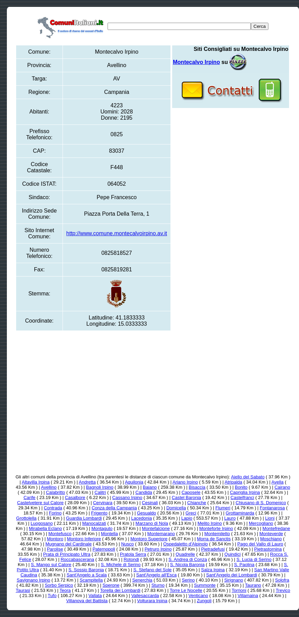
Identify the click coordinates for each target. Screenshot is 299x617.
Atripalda (233, 482)
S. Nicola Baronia (187, 564)
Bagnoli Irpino (99, 487)
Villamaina (247, 595)
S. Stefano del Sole (152, 569)
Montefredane (276, 528)
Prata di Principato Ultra (66, 554)
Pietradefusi (213, 549)
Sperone (110, 585)
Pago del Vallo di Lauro (260, 543)
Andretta (87, 482)
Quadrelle (185, 554)
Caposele (190, 492)
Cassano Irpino (127, 497)
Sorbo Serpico (59, 585)
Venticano (198, 595)
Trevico (283, 590)
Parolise (55, 549)
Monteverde (271, 533)
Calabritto (55, 492)
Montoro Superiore (148, 538)
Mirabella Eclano (45, 528)
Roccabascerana (77, 559)
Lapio (186, 518)
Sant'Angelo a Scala (87, 574)
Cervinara (102, 502)
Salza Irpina (213, 569)
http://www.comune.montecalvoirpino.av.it (116, 233)
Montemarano (161, 533)
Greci (191, 513)
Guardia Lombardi (84, 518)
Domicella (176, 507)
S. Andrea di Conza (187, 559)
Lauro (229, 518)
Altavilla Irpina (35, 482)
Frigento (99, 513)
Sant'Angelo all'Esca (156, 574)
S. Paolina (244, 564)
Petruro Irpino (158, 549)
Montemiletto (217, 533)
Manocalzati (94, 523)
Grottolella (26, 518)
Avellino (48, 487)
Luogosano (42, 523)
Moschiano (271, 538)
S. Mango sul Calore (51, 564)
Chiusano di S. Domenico (261, 502)
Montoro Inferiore (84, 538)
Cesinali (150, 502)
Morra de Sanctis (214, 538)
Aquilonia (134, 482)
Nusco (127, 543)
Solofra (282, 580)
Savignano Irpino (33, 580)
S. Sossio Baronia (86, 569)
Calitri (100, 492)
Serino (188, 580)
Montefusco (59, 533)
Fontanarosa (272, 507)
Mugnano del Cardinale (68, 543)
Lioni (269, 518)
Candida (143, 492)
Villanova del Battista (87, 600)
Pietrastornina (268, 549)
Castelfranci (242, 497)
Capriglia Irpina (245, 492)
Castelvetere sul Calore (40, 502)
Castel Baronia (186, 497)
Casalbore (75, 497)
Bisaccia (197, 487)
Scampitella (91, 580)
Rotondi (131, 559)
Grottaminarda (240, 513)
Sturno (157, 585)
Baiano (150, 487)
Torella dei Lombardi (120, 590)
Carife (29, 497)
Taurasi (23, 590)
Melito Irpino (210, 523)
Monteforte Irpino (216, 528)
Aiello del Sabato (248, 476)
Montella (109, 533)
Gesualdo (146, 513)
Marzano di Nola (151, 523)
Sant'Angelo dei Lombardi (231, 574)
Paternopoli (103, 549)
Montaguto (101, 528)
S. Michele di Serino (121, 564)
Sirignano (233, 580)
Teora (65, 590)
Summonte (204, 585)
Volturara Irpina (152, 600)
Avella (278, 482)
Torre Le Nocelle (186, 590)
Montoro (55, 538)
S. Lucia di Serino (254, 559)
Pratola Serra (133, 554)
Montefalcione (156, 528)
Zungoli (204, 600)
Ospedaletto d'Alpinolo (185, 543)
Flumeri (222, 507)
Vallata (95, 595)
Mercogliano (261, 523)
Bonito (241, 487)
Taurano (253, 585)
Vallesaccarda (145, 595)
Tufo (52, 595)
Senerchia (142, 580)
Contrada (53, 507)
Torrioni (239, 590)
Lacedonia (141, 518)
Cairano (282, 487)
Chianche (196, 502)
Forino (55, 513)
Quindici (232, 554)
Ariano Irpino (185, 482)
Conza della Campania (114, 507)
